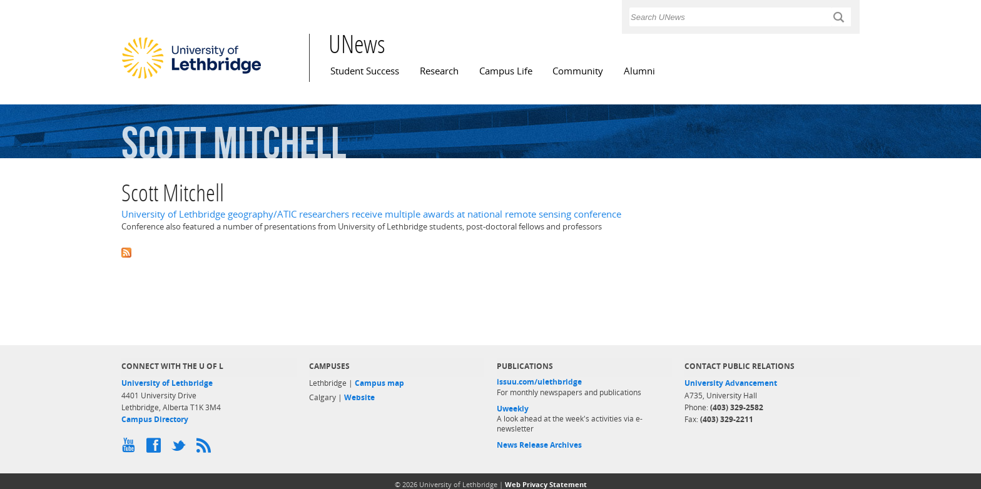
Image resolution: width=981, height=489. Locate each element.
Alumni (639, 71)
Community (577, 71)
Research (439, 71)
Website (359, 397)
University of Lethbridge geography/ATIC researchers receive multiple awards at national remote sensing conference (371, 214)
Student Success (364, 71)
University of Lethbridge (167, 383)
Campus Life (505, 71)
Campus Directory (154, 419)
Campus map (379, 383)
